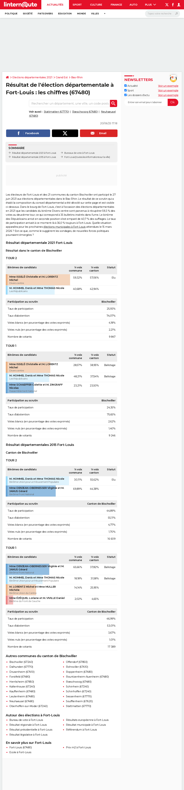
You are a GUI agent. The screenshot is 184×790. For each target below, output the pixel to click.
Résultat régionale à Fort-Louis (28, 724)
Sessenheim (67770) (78, 696)
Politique (11, 13)
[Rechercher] (162, 13)
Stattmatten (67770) (56, 111)
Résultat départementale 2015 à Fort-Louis (34, 157)
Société (28, 13)
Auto (133, 4)
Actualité (131, 85)
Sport (77, 4)
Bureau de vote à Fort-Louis (26, 720)
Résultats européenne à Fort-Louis (87, 720)
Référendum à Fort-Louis (81, 729)
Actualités (55, 4)
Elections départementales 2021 (32, 77)
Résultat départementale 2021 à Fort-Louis (34, 153)
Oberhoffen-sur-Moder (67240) (28, 706)
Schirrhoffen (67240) (78, 691)
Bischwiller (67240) (21, 662)
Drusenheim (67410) (21, 671)
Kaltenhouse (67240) (22, 686)
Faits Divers (45, 13)
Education (65, 13)
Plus (150, 4)
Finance (116, 4)
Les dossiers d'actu (136, 95)
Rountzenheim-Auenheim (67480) (87, 676)
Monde (81, 13)
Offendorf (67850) (77, 662)
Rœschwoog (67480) (85, 111)
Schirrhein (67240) (77, 686)
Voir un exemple (168, 85)
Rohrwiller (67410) (77, 666)
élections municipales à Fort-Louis (64, 226)
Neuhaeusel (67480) (21, 701)
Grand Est (62, 77)
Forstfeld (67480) (19, 676)
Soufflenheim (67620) (79, 701)
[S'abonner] (151, 102)
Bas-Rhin (77, 77)
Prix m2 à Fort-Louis (78, 747)
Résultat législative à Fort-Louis (28, 734)
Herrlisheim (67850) (21, 681)
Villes (95, 13)
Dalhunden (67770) (21, 666)
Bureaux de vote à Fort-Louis (79, 153)
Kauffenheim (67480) (22, 691)
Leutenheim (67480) (21, 696)
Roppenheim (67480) (79, 671)
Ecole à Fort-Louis (20, 752)
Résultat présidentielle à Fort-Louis (30, 729)
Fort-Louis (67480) (20, 747)
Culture (96, 4)
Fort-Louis (69, 157)
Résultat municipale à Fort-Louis (86, 724)
